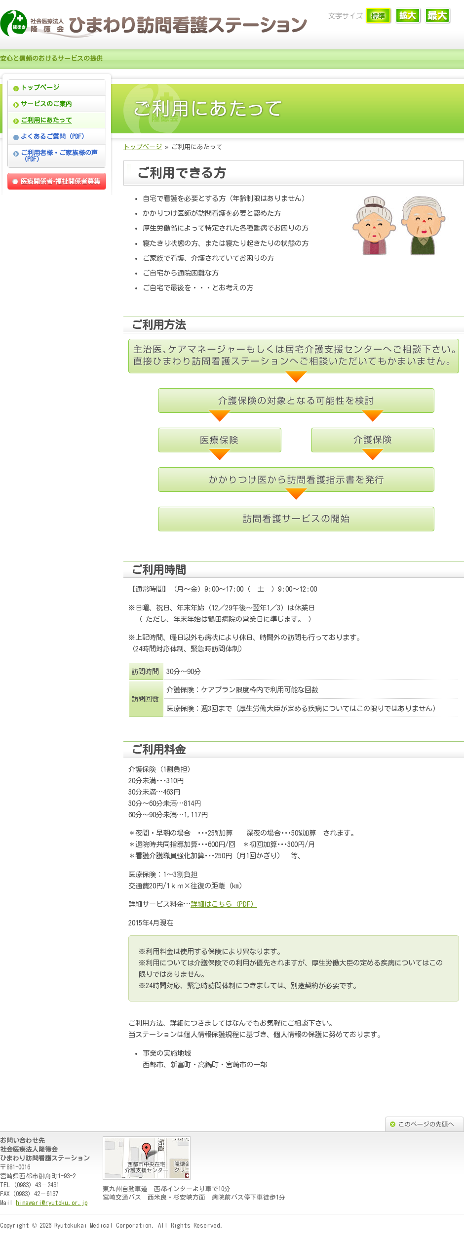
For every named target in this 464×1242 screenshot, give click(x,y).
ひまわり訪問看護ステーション (158, 25)
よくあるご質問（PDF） (54, 136)
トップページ (40, 87)
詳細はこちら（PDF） (224, 904)
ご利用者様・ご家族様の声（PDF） (59, 156)
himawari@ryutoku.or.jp (51, 1203)
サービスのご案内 (46, 104)
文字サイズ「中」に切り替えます (408, 16)
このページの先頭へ (424, 1124)
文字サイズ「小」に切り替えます (378, 16)
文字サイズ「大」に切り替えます (438, 16)
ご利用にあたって (46, 120)
